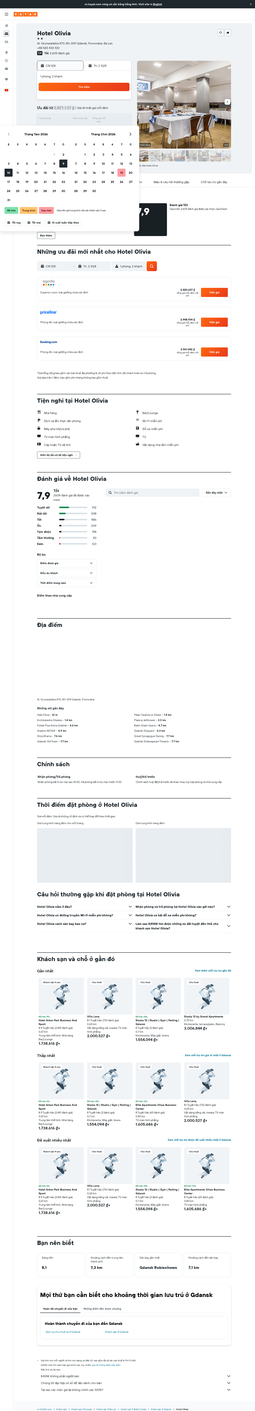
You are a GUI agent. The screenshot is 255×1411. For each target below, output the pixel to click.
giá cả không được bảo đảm (106, 1365)
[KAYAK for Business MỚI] (6, 68)
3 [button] (66, 110)
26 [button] (84, 137)
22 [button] (112, 128)
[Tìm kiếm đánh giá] (155, 492)
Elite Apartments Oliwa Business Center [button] (156, 1106)
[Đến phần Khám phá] (6, 52)
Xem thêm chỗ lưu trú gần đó (213, 970)
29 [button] (112, 137)
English (157, 4)
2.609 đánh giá (59, 53)
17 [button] (66, 128)
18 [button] (75, 128)
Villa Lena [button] (93, 1016)
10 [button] (66, 119)
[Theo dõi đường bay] (6, 60)
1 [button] (112, 101)
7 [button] (103, 110)
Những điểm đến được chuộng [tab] (102, 1308)
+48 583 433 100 (48, 48)
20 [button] (94, 128)
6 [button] (94, 110)
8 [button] (112, 110)
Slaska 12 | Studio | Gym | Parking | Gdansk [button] (157, 1022)
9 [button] (121, 110)
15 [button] (112, 119)
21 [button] (103, 128)
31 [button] (66, 146)
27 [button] (93, 137)
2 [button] (121, 101)
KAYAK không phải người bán (136, 1376)
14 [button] (103, 119)
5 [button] (85, 110)
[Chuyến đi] (6, 79)
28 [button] (103, 137)
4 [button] (75, 110)
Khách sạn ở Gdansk (117, 1332)
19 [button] (84, 128)
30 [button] (121, 137)
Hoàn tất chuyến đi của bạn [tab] (60, 1308)
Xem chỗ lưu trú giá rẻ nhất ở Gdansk (208, 1055)
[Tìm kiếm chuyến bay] (6, 26)
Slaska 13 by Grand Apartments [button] (203, 1016)
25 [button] (75, 137)
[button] (251, 4)
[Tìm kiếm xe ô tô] (6, 42)
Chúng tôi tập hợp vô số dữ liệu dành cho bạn (136, 1383)
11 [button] (75, 119)
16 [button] (121, 119)
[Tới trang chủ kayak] (25, 14)
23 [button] (121, 128)
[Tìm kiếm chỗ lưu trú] (6, 34)
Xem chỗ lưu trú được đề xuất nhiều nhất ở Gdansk (199, 1140)
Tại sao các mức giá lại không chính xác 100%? (136, 1389)
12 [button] (84, 119)
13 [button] (93, 119)
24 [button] (66, 137)
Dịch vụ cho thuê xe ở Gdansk (63, 1332)
